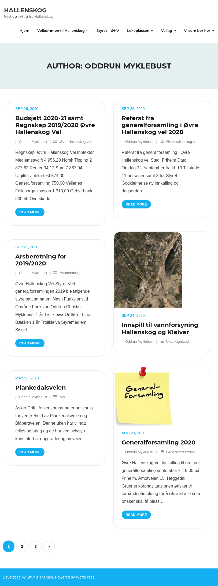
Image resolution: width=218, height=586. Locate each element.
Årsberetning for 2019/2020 (40, 260)
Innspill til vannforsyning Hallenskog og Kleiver (160, 328)
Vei (62, 397)
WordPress (85, 577)
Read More (29, 212)
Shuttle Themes (40, 577)
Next (49, 547)
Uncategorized (177, 342)
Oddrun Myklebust (33, 142)
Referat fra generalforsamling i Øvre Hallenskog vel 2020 (160, 125)
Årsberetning (70, 273)
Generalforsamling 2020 (158, 442)
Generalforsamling (180, 452)
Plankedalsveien (40, 387)
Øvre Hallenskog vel (75, 142)
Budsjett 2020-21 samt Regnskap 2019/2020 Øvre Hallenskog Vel (55, 125)
